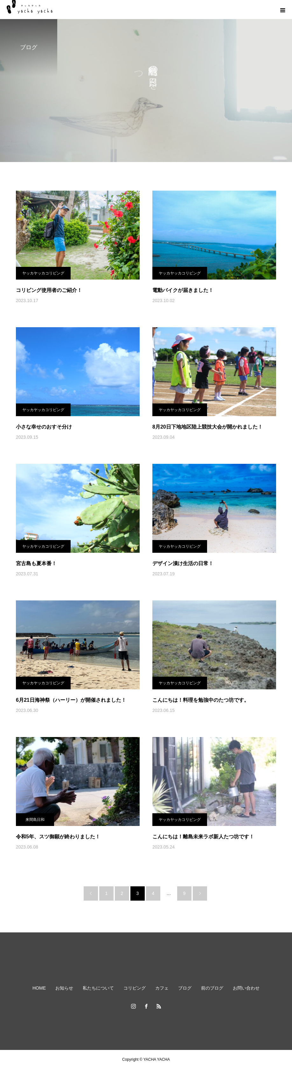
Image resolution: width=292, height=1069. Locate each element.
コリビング (134, 988)
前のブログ (212, 988)
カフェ (162, 988)
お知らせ (64, 988)
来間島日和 (35, 819)
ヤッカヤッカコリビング (43, 273)
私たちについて (98, 988)
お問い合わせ (246, 988)
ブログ (184, 988)
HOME (39, 988)
